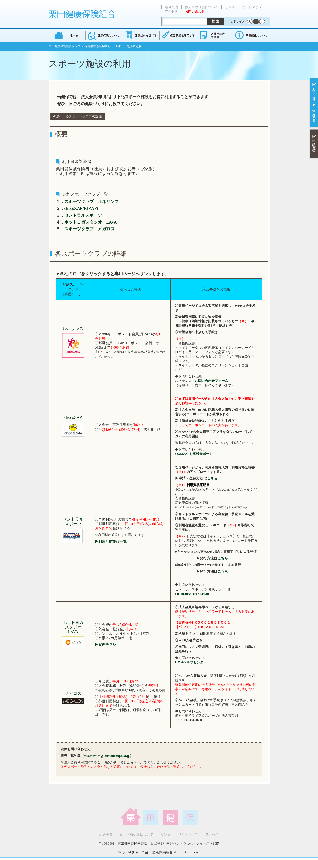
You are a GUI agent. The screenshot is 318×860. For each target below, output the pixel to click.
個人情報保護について (201, 7)
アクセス (171, 11)
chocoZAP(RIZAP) (81, 208)
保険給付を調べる (140, 35)
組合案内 (171, 7)
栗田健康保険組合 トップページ (67, 35)
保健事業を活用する (177, 35)
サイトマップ (252, 7)
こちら (212, 478)
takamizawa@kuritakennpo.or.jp (107, 756)
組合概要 (106, 834)
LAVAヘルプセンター (191, 662)
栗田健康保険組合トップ (64, 46)
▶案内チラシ (105, 644)
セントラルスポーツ (83, 215)
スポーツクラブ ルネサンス (91, 201)
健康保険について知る (103, 35)
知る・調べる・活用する (313, 103)
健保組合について (250, 35)
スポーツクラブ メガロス (89, 229)
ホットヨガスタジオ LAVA (90, 222)
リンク (230, 7)
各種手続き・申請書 (214, 35)
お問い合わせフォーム (211, 381)
